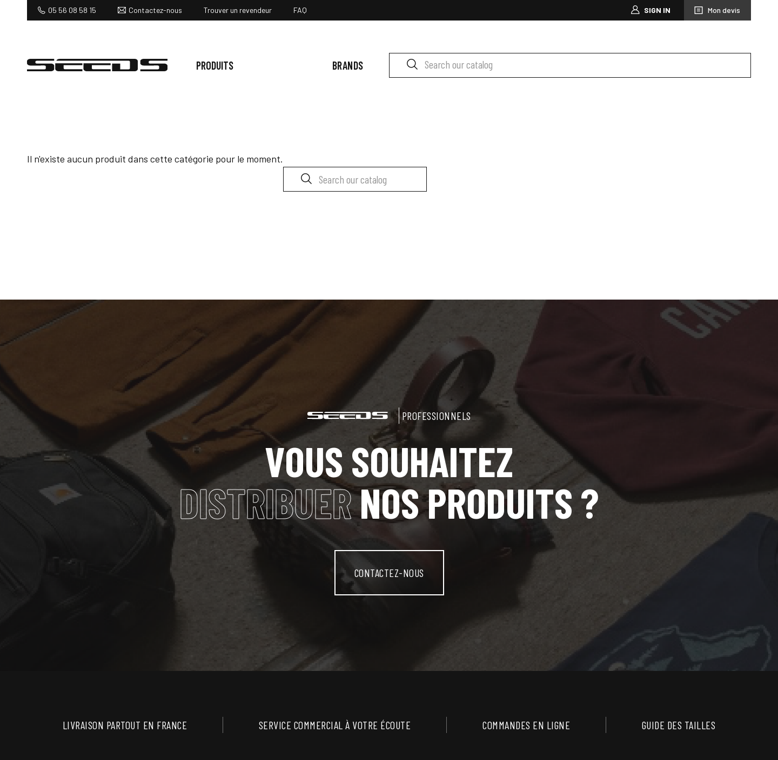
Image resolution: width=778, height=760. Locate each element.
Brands (348, 65)
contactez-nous (389, 572)
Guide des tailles (679, 724)
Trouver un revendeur (238, 10)
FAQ (300, 10)
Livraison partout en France (125, 724)
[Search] (570, 65)
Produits (214, 65)
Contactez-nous (155, 10)
